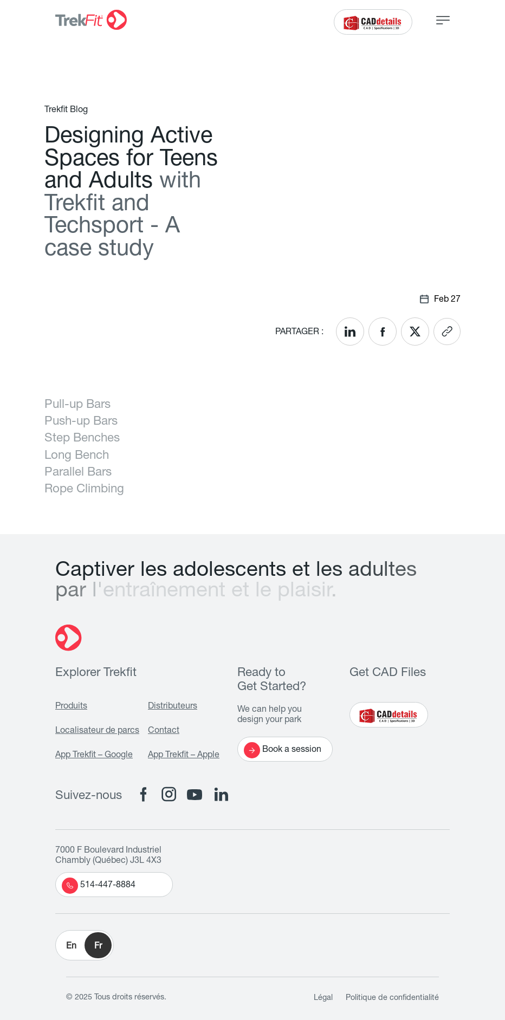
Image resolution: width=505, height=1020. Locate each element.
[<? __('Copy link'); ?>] (447, 331)
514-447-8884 (98, 886)
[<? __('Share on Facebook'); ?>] (382, 331)
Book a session (282, 750)
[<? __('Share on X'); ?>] (415, 331)
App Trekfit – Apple (183, 755)
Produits (71, 707)
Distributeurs (172, 707)
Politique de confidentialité (392, 998)
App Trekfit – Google (94, 755)
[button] (84, 945)
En (71, 947)
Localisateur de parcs (97, 731)
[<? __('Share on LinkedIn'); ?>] (350, 331)
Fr (98, 947)
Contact (163, 731)
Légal (323, 998)
